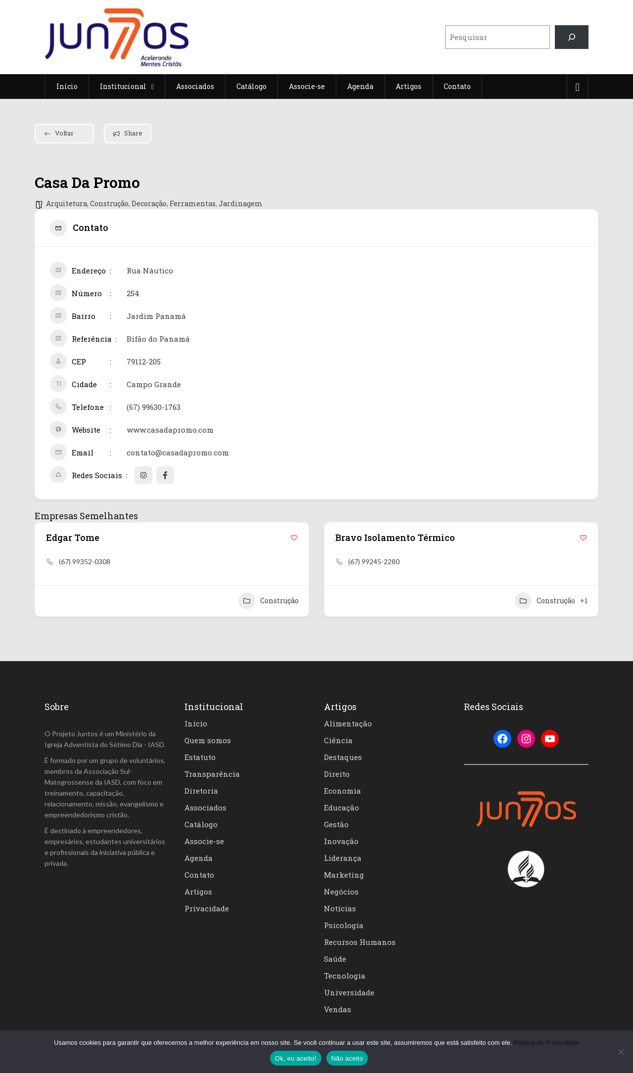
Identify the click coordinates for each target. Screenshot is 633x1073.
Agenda (198, 858)
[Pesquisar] (571, 37)
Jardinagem (241, 203)
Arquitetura (66, 203)
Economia (342, 791)
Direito (337, 774)
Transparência (212, 774)
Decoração (149, 203)
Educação (341, 807)
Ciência (338, 740)
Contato (199, 875)
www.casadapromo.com (170, 430)
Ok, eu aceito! (295, 1058)
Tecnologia (344, 976)
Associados (205, 807)
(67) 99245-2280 (374, 561)
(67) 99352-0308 (84, 561)
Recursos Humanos (360, 942)
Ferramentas (193, 203)
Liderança (343, 858)
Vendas (337, 1009)
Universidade (349, 992)
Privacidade (206, 908)
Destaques (343, 757)
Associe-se (204, 841)
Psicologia (343, 925)
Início (195, 723)
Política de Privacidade (546, 1042)
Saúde (335, 959)
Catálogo (201, 824)
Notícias (340, 908)
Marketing (344, 875)
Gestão (336, 824)
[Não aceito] (621, 1052)
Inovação (341, 841)
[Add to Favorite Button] (294, 537)
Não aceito (347, 1058)
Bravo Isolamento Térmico (395, 537)
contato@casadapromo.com (178, 452)
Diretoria (201, 791)
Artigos (198, 891)
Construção (109, 203)
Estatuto (200, 757)
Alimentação (348, 723)
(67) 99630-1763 (154, 407)
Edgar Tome (72, 537)
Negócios (341, 891)
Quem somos (207, 740)
